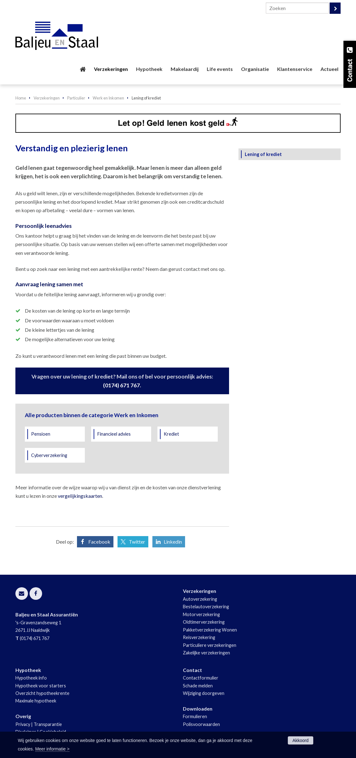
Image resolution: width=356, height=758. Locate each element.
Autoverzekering (200, 599)
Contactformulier (200, 677)
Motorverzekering (201, 614)
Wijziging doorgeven (203, 693)
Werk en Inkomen (108, 97)
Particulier (76, 97)
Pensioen (40, 434)
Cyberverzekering (49, 455)
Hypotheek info (31, 677)
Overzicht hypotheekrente (42, 693)
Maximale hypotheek (35, 700)
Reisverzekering (199, 637)
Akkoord (301, 740)
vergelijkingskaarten (80, 496)
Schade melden (198, 685)
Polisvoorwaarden (201, 724)
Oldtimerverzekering (204, 622)
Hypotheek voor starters (40, 685)
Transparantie (48, 724)
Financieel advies (114, 434)
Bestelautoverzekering (206, 606)
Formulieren (195, 716)
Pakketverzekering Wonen (210, 629)
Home (20, 97)
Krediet (171, 434)
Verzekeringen (47, 97)
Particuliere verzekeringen (209, 645)
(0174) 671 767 (121, 385)
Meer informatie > (52, 748)
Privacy (22, 724)
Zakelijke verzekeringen (206, 652)
